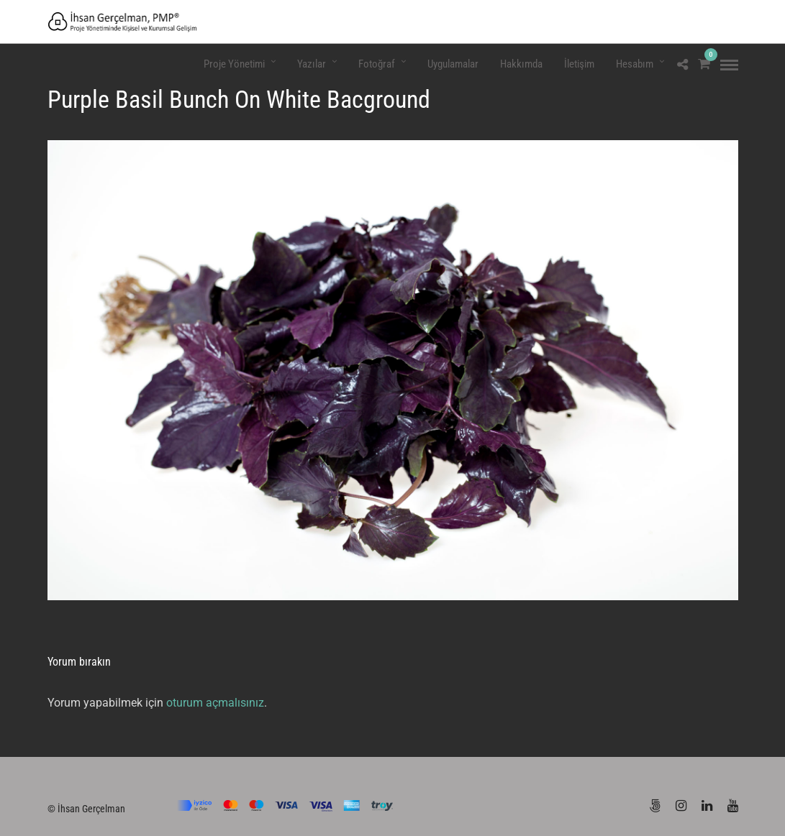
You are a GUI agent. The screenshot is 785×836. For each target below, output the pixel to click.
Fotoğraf (376, 64)
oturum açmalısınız (215, 702)
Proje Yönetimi (234, 64)
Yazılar (311, 64)
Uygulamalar (452, 64)
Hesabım (634, 64)
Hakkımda (521, 64)
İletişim (579, 64)
